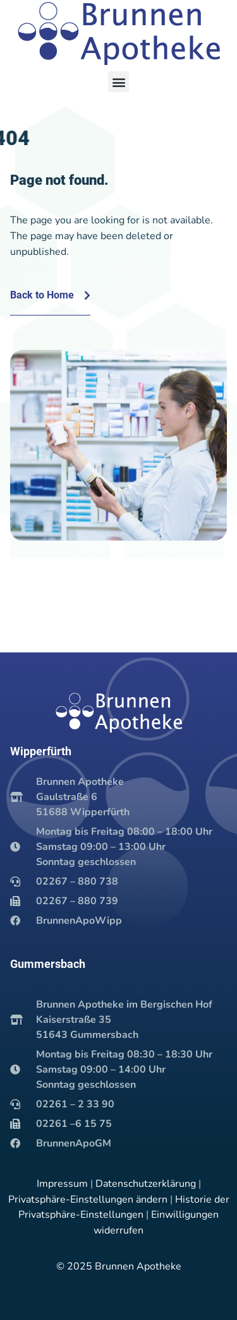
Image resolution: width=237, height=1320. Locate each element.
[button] (118, 81)
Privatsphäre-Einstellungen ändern (87, 1199)
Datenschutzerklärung (145, 1184)
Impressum (62, 1184)
